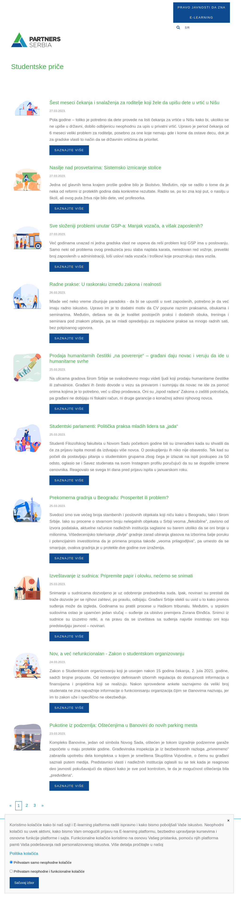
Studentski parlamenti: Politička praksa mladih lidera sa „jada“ (113, 426)
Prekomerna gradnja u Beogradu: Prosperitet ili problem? (109, 497)
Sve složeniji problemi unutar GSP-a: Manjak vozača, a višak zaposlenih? (126, 225)
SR (187, 27)
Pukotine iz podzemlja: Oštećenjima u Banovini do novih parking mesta (123, 725)
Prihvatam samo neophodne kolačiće (41, 862)
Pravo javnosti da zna (201, 7)
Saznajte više (69, 150)
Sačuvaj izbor (24, 883)
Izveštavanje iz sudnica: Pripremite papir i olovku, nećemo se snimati (121, 575)
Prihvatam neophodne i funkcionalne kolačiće (47, 871)
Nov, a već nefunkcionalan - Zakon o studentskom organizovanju (116, 653)
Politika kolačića (24, 853)
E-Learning (201, 17)
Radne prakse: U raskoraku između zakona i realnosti (105, 284)
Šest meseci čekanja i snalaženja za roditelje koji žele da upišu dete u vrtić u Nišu (134, 102)
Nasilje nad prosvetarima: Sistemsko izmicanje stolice (105, 167)
